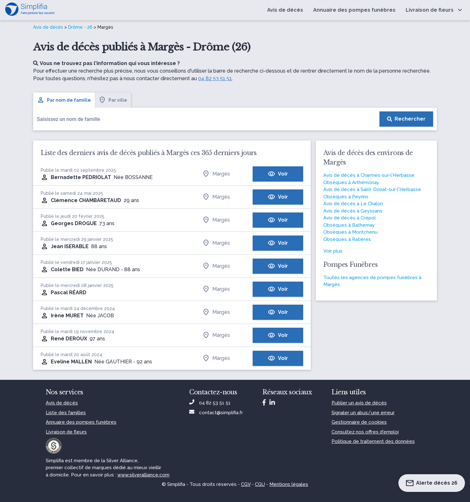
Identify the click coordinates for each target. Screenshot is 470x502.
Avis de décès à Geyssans (352, 211)
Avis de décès (48, 27)
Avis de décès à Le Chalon (353, 203)
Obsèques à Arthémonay (351, 182)
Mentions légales (288, 484)
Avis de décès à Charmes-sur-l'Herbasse (368, 175)
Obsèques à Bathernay (349, 225)
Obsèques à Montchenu (350, 232)
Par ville (112, 100)
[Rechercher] (406, 119)
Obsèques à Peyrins (345, 197)
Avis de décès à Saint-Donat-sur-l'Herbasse (372, 189)
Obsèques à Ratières (347, 239)
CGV (245, 484)
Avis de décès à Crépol (349, 218)
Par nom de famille (64, 100)
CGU (260, 484)
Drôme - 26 (80, 27)
